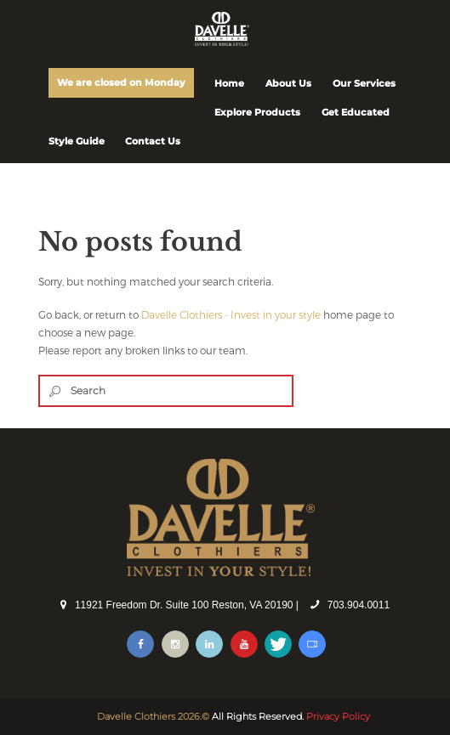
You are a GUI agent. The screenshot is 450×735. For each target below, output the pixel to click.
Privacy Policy (338, 716)
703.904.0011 (359, 605)
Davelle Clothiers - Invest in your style (231, 314)
